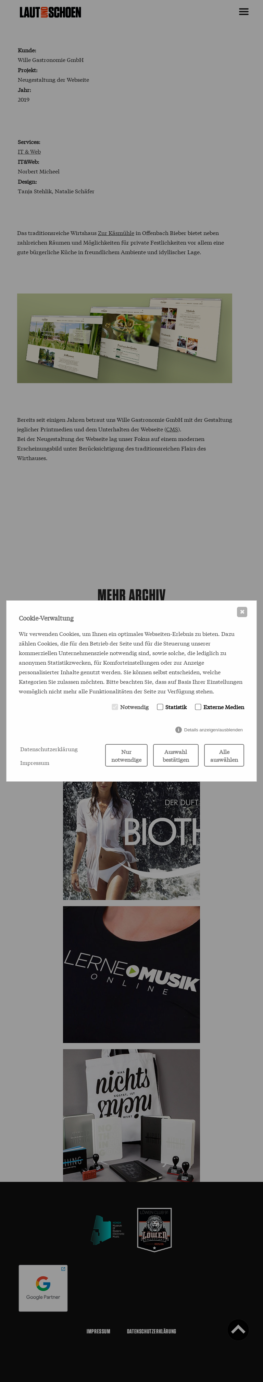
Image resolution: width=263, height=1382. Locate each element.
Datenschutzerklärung (49, 749)
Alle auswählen (224, 755)
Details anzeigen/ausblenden (213, 729)
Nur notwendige (126, 755)
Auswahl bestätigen (176, 755)
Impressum (34, 762)
